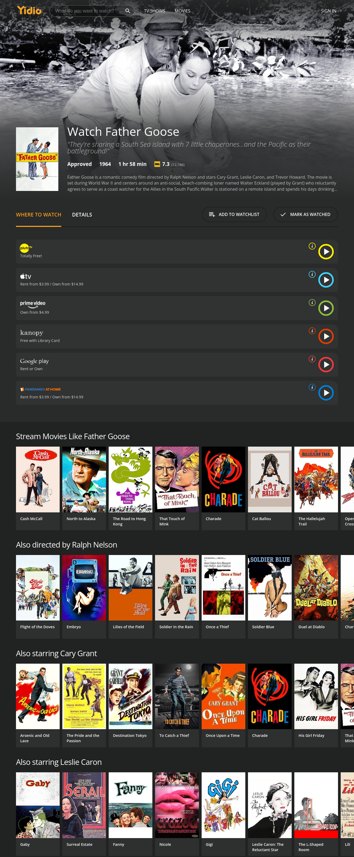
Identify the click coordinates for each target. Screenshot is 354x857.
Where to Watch (38, 214)
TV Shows (154, 11)
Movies (182, 11)
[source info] (311, 246)
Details (82, 214)
